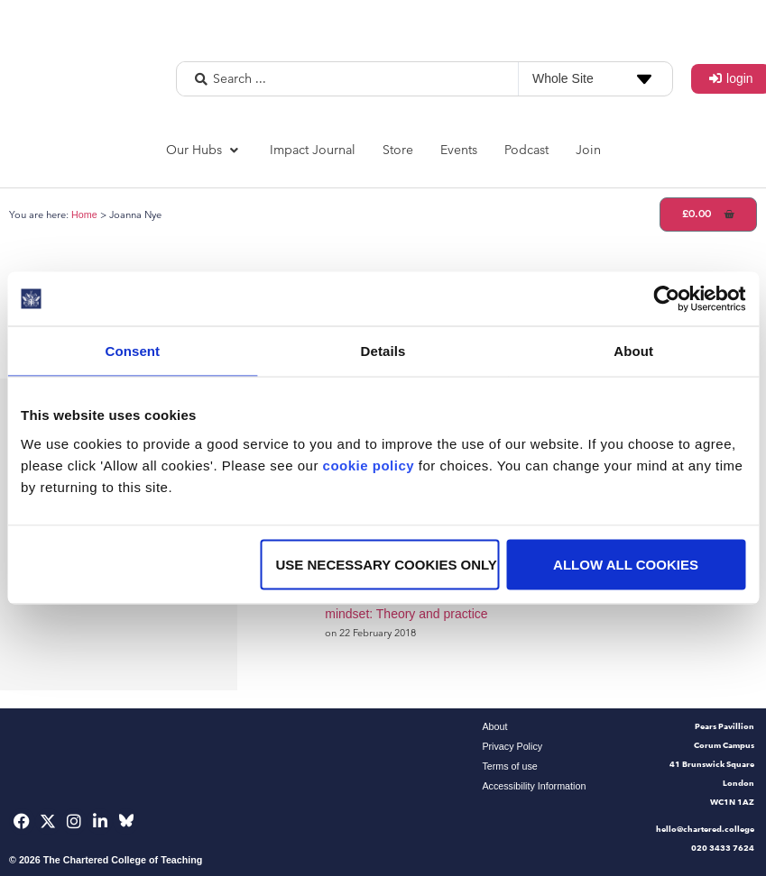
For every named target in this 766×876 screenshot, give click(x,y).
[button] (204, 150)
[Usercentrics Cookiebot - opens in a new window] (666, 299)
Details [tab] (383, 351)
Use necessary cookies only (386, 563)
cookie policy (369, 464)
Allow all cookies (625, 563)
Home (84, 214)
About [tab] (633, 351)
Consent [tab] (132, 351)
